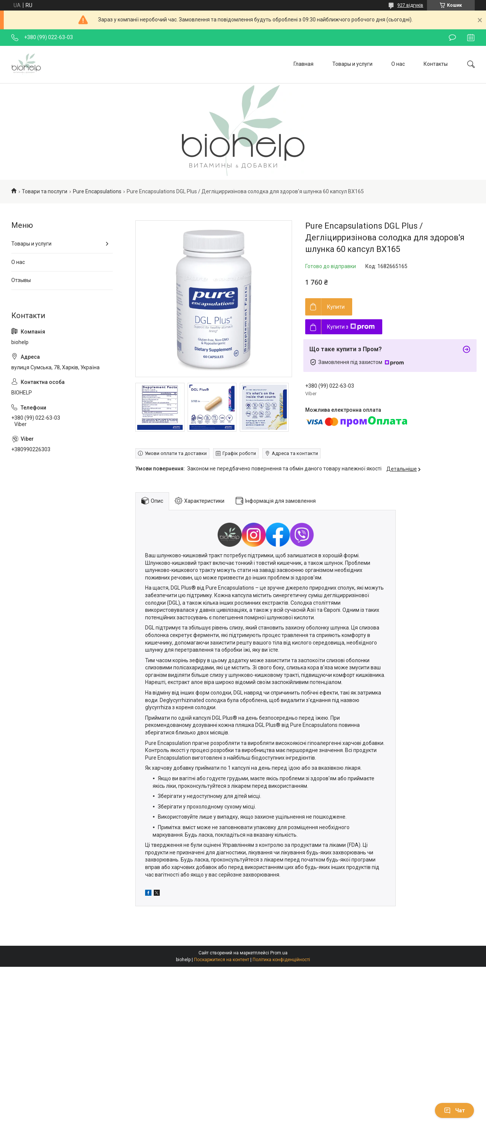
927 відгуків (410, 5)
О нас (398, 64)
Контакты (436, 64)
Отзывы (21, 280)
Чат (454, 1110)
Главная (303, 64)
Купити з (351, 326)
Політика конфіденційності (281, 959)
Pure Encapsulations (97, 191)
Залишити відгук (452, 37)
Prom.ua (279, 953)
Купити (336, 307)
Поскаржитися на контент (221, 959)
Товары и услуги (352, 64)
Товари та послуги (44, 191)
